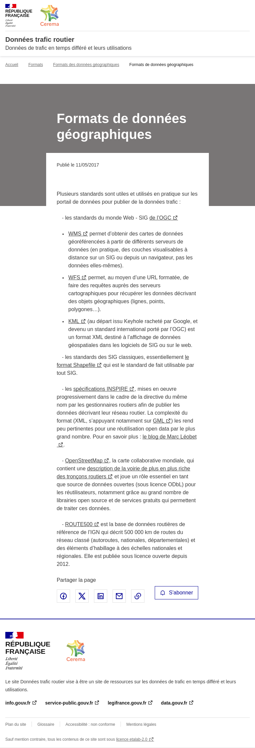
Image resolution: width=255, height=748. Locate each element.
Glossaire (46, 724)
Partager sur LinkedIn (100, 596)
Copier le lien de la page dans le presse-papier (137, 596)
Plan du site (15, 724)
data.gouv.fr (174, 703)
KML (73, 321)
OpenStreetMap (84, 460)
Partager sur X (82, 596)
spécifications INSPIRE (100, 389)
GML (159, 421)
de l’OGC (160, 218)
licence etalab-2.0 (131, 739)
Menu (245, 8)
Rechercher (232, 8)
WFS (74, 277)
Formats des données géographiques (86, 64)
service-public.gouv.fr (69, 703)
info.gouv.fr (18, 703)
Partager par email (119, 596)
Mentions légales (141, 724)
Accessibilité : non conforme (90, 724)
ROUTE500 (79, 524)
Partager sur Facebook (63, 596)
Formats (35, 64)
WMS (74, 234)
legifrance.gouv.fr (127, 703)
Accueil (11, 64)
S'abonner (176, 592)
